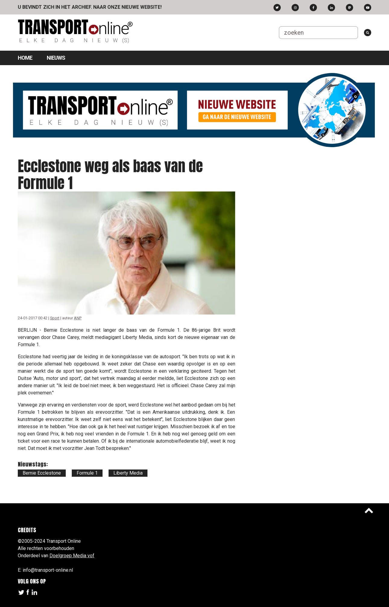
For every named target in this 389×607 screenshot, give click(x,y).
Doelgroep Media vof (71, 555)
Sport (54, 318)
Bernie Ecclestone (42, 473)
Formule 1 (87, 473)
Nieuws (56, 58)
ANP (77, 318)
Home (25, 58)
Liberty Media (128, 473)
